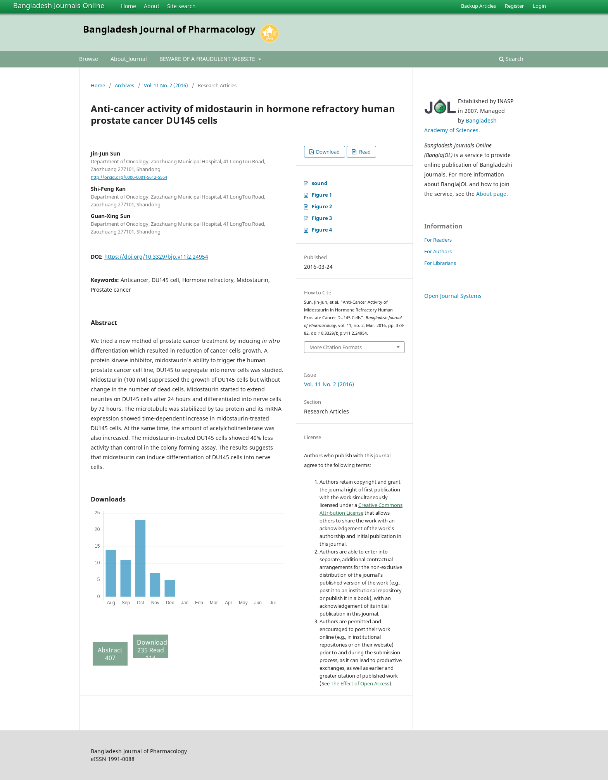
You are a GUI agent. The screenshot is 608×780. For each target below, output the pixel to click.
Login (539, 5)
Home (128, 6)
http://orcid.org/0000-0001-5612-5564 (129, 177)
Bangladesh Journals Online (58, 5)
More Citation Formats (335, 347)
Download (327, 151)
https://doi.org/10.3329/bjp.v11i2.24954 (156, 256)
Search (511, 58)
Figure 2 (322, 206)
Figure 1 (322, 194)
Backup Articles (478, 5)
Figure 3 (322, 217)
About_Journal (129, 58)
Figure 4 (322, 229)
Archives (124, 85)
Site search (181, 6)
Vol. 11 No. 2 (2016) (166, 85)
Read (364, 151)
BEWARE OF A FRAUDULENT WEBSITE (208, 58)
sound (319, 183)
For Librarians (440, 262)
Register (514, 5)
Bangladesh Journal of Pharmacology (169, 28)
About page (491, 193)
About (151, 6)
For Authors (438, 251)
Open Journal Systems (453, 295)
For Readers (438, 239)
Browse (88, 58)
